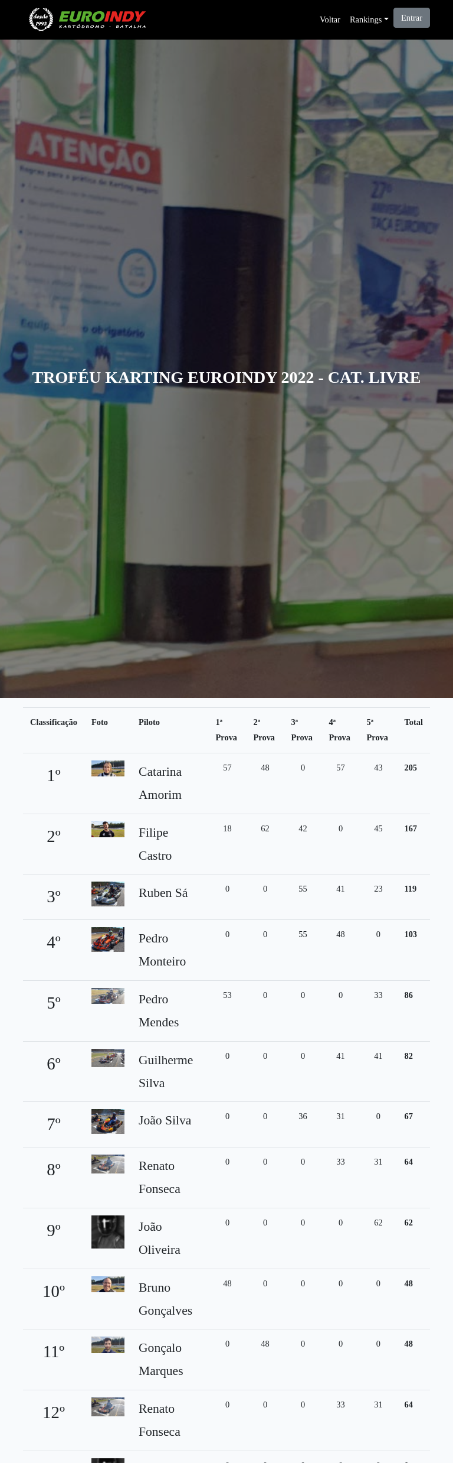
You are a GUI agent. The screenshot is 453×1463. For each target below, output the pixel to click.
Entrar (411, 17)
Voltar (330, 19)
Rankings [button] (366, 19)
